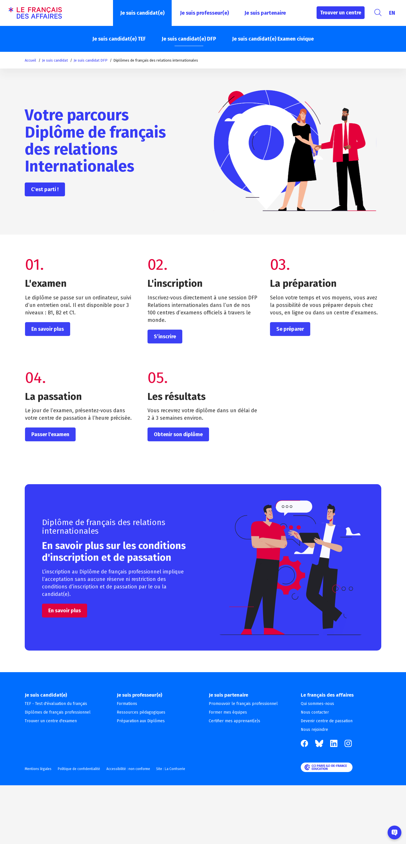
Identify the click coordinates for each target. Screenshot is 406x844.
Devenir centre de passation (327, 720)
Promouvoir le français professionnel (243, 703)
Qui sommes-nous (317, 703)
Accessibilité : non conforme (134, 769)
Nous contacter (315, 712)
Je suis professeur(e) (204, 13)
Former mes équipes (228, 712)
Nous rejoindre (314, 729)
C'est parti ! (45, 189)
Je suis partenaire (265, 13)
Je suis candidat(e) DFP (189, 39)
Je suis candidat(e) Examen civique (273, 39)
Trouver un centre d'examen (51, 720)
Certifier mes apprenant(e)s (234, 720)
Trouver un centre (340, 12)
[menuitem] (392, 13)
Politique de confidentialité (82, 769)
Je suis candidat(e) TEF (119, 39)
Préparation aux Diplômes (141, 720)
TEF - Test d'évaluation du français (56, 703)
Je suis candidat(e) (142, 13)
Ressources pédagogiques (141, 712)
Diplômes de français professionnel (58, 712)
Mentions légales (38, 769)
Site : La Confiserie (180, 769)
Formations (127, 703)
